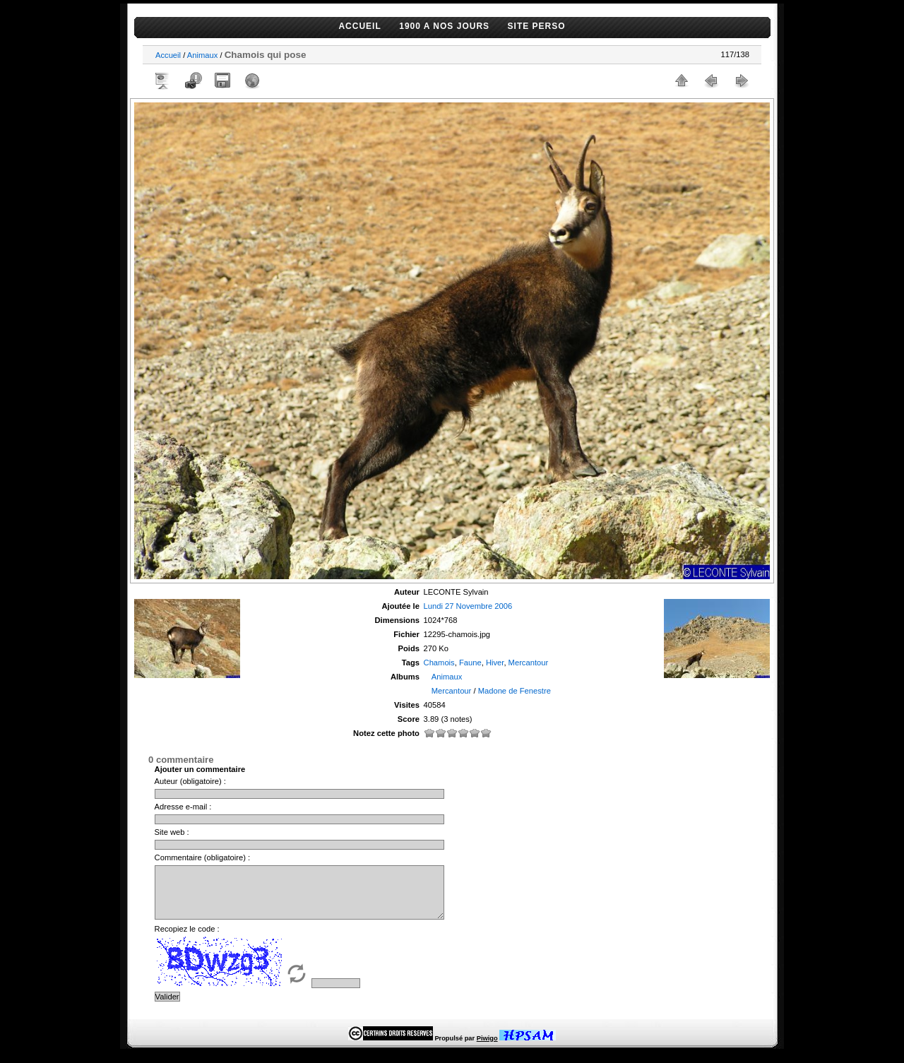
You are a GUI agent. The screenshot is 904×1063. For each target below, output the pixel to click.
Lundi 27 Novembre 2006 (468, 606)
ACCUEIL (359, 26)
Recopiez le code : (187, 939)
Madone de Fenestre (514, 691)
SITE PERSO (537, 26)
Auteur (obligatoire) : (190, 781)
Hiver (495, 662)
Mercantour (529, 662)
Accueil (168, 55)
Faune (470, 662)
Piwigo (487, 1048)
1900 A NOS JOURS (444, 26)
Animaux (202, 55)
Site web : (172, 832)
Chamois (439, 662)
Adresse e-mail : (183, 806)
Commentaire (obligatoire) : (203, 857)
